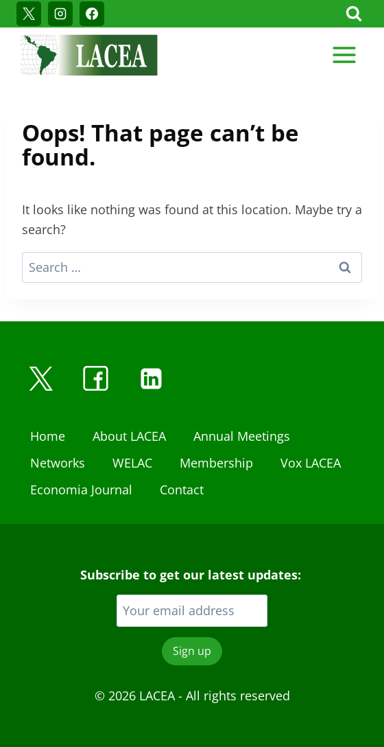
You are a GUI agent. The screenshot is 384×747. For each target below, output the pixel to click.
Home (47, 436)
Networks (57, 463)
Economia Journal (81, 489)
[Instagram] (60, 13)
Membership (216, 463)
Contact (182, 489)
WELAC (132, 463)
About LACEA (129, 436)
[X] (28, 13)
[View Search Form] (354, 13)
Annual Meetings (241, 436)
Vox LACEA (310, 463)
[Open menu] (343, 54)
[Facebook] (92, 13)
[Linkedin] (151, 378)
